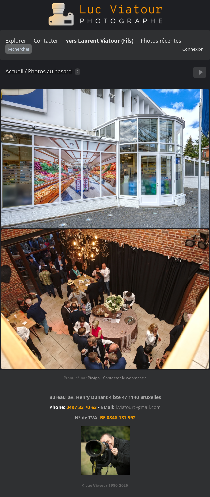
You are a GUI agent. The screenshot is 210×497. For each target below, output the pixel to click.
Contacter (46, 40)
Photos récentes (161, 40)
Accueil (14, 71)
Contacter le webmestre (125, 377)
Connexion (193, 49)
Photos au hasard (50, 71)
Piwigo (94, 377)
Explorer (15, 40)
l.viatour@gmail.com (138, 407)
